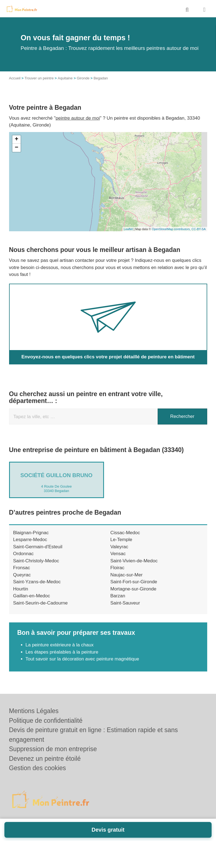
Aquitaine (65, 78)
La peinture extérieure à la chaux (60, 644)
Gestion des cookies (37, 768)
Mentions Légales (34, 710)
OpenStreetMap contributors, (172, 229)
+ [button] (16, 139)
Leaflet (128, 229)
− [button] (16, 148)
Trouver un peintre (39, 78)
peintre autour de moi (78, 118)
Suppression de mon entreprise (53, 749)
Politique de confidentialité (46, 720)
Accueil (15, 78)
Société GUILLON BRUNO (56, 475)
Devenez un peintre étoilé (45, 758)
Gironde (83, 78)
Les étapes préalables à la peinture (63, 652)
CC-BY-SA (199, 229)
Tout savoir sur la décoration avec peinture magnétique (82, 659)
